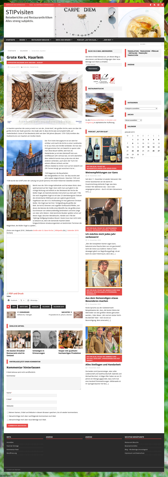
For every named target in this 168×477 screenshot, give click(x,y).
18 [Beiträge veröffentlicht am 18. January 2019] (148, 147)
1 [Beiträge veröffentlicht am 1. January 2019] (132, 139)
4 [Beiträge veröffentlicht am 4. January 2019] (148, 139)
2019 (13, 306)
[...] (90, 191)
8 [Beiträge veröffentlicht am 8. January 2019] (132, 143)
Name (9, 392)
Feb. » (132, 157)
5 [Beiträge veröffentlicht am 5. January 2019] (153, 139)
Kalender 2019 (72, 230)
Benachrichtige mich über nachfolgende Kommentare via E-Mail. (32, 416)
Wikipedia (59, 230)
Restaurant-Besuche (40, 40)
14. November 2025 (94, 304)
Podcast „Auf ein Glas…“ (87, 40)
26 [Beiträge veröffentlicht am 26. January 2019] (153, 150)
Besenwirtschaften (131, 446)
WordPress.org (12, 453)
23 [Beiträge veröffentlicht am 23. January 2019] (138, 150)
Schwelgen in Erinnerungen (39, 351)
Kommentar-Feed (12, 449)
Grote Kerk (24, 306)
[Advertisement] (143, 83)
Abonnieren (92, 68)
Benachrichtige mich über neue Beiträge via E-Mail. (27, 419)
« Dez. (127, 157)
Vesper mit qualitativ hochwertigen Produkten (70, 351)
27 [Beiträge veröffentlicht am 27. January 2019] (159, 150)
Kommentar (11, 375)
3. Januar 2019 (15, 67)
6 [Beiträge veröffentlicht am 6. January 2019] (158, 139)
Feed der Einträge (13, 446)
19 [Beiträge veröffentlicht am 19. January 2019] (153, 147)
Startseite (10, 40)
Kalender (26, 67)
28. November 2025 (94, 175)
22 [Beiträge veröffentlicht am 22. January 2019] (133, 150)
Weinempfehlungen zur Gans (104, 169)
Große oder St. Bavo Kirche (43, 230)
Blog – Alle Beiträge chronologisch (41, 5)
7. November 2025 (94, 367)
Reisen (22, 40)
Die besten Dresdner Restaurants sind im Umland (16, 352)
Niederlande (34, 67)
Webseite (10, 406)
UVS (59, 5)
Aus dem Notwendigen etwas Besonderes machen (104, 295)
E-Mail (9, 399)
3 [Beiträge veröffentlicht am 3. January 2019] (143, 139)
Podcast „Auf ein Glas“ (98, 131)
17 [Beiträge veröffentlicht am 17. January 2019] (143, 147)
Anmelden (10, 442)
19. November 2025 (94, 240)
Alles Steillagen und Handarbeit (104, 360)
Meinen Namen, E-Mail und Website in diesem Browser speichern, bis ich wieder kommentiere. (43, 412)
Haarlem (35, 306)
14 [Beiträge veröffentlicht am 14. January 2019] (127, 147)
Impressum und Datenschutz (15, 5)
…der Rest (107, 40)
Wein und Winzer (63, 40)
